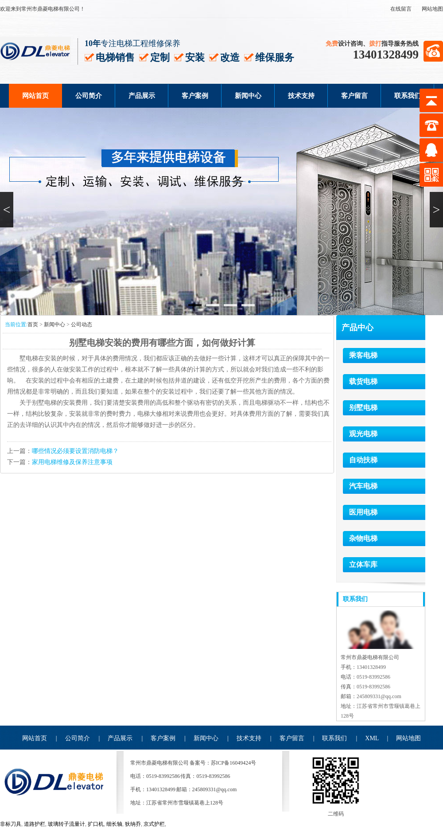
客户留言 (354, 95)
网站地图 (432, 9)
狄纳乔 (133, 824)
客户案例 (195, 95)
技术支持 (301, 95)
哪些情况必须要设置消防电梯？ (75, 451)
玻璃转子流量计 (66, 824)
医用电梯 (363, 512)
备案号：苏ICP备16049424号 (223, 763)
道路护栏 (34, 824)
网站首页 (35, 95)
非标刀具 (10, 824)
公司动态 (81, 324)
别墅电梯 (363, 407)
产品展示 (141, 95)
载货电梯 (363, 381)
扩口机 (96, 824)
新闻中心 (248, 95)
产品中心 (357, 327)
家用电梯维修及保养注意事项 (72, 462)
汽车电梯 (363, 486)
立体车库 (363, 564)
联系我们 (407, 95)
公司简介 (88, 95)
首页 (32, 324)
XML (372, 738)
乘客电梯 (363, 355)
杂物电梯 (363, 538)
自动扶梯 (363, 460)
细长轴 (114, 824)
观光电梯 (363, 433)
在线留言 (401, 9)
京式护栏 (154, 824)
